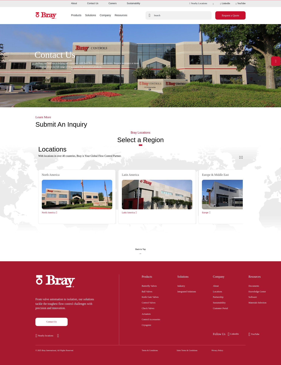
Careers (112, 3)
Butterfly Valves (149, 286)
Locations (217, 291)
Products (147, 276)
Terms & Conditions (150, 350)
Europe (205, 212)
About (74, 3)
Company (218, 276)
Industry (181, 286)
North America (48, 212)
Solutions (183, 276)
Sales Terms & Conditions (187, 350)
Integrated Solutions (186, 291)
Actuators (146, 314)
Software (253, 297)
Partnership (218, 297)
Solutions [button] (90, 15)
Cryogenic (146, 325)
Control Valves (149, 302)
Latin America (128, 212)
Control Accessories (151, 319)
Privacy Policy (217, 350)
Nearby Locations (198, 3)
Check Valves (148, 308)
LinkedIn (225, 3)
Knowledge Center (257, 291)
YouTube (240, 3)
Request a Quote (230, 15)
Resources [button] (121, 15)
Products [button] (76, 15)
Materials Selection (257, 302)
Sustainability (133, 3)
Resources (255, 276)
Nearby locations (45, 335)
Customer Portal (220, 308)
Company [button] (105, 15)
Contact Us (92, 3)
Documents (254, 286)
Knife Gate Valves (150, 297)
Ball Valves (147, 291)
